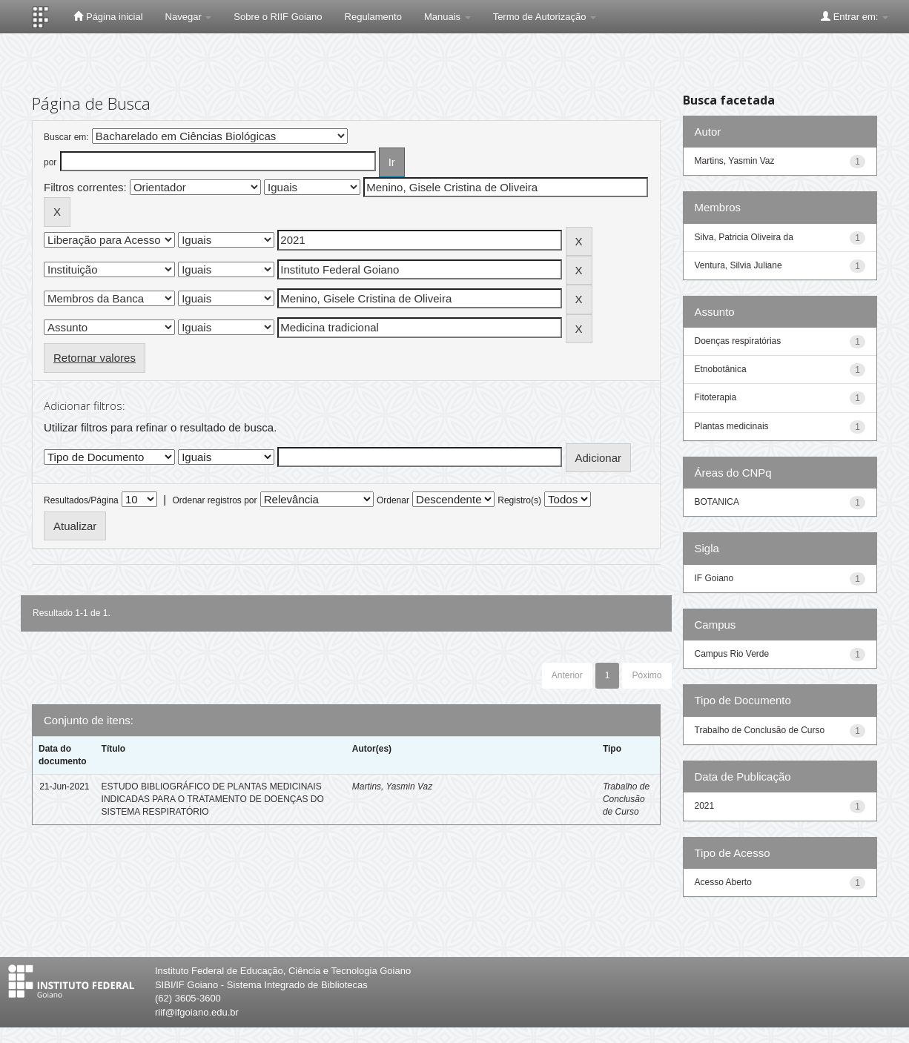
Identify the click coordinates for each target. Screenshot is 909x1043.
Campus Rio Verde (732, 654)
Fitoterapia (716, 397)
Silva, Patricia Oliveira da (744, 237)
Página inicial (107, 16)
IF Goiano (714, 578)
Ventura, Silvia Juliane (738, 265)
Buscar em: (66, 137)
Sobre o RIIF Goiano (278, 16)
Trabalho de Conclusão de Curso (626, 799)
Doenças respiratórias (738, 341)
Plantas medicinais (732, 426)
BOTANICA (717, 502)
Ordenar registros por (214, 500)
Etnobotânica (721, 369)
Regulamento (373, 16)
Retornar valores (94, 357)
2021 (705, 806)
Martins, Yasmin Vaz (392, 786)
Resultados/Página (81, 500)
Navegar (188, 16)
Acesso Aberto (723, 882)
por (50, 162)
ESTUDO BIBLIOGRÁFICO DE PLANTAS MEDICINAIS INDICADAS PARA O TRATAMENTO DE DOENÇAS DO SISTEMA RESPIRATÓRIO (213, 799)
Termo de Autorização (544, 16)
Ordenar (393, 500)
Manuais (447, 16)
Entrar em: (854, 16)
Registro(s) (519, 500)
